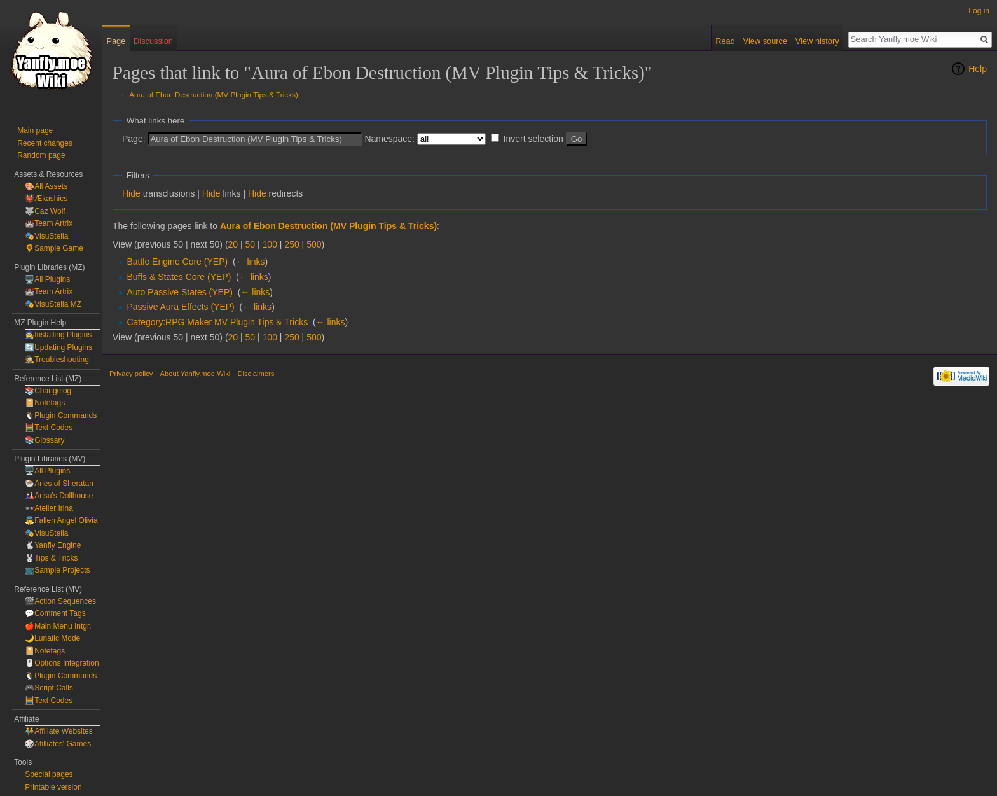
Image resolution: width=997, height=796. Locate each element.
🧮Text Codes (48, 427)
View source (765, 41)
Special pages (48, 774)
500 (313, 244)
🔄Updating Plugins (58, 347)
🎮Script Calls (49, 687)
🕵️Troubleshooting (57, 359)
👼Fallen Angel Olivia (61, 520)
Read (725, 41)
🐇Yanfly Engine (53, 545)
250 (291, 244)
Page (115, 41)
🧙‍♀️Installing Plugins (58, 334)
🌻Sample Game (54, 248)
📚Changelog (48, 390)
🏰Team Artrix (48, 223)
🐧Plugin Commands (61, 415)
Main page (35, 130)
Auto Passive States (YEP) (180, 292)
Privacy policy (131, 373)
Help (977, 69)
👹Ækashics (46, 198)
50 (250, 244)
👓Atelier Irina (49, 508)
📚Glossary (44, 440)
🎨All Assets (46, 186)
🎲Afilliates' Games (58, 743)
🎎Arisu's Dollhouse (59, 495)
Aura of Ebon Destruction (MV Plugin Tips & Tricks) (213, 94)
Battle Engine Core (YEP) (177, 261)
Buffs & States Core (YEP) (179, 277)
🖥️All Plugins (47, 279)
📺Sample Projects (57, 570)
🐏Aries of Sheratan (59, 483)
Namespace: (389, 139)
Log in (978, 10)
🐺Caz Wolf (45, 211)
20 (233, 244)
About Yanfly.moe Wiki (195, 373)
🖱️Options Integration (62, 663)
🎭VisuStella (46, 236)
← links (250, 261)
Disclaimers (255, 373)
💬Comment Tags (55, 613)
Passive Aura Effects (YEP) (180, 307)
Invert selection (533, 139)
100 (270, 244)
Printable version (53, 787)
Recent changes (44, 143)
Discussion (153, 41)
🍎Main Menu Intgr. (58, 626)
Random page (41, 155)
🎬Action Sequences (60, 601)
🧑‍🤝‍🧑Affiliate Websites (59, 731)
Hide (131, 193)
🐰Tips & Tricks (51, 558)
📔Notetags (45, 402)
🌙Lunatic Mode (52, 638)
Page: (134, 139)
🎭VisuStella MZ (53, 304)
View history (817, 41)
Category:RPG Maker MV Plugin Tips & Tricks (217, 322)
